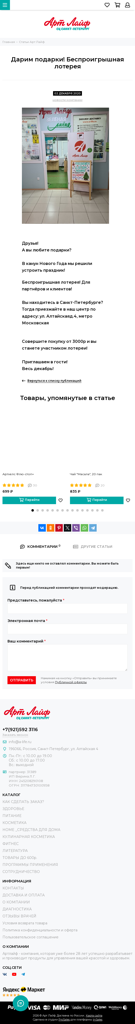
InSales (97, 1019)
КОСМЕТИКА (14, 822)
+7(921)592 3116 (20, 729)
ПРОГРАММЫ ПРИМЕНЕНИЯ (30, 864)
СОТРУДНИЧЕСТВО (21, 871)
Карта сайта (94, 1015)
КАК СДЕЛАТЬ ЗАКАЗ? (23, 802)
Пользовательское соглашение (30, 937)
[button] (32, 510)
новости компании (67, 100)
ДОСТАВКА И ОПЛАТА (23, 895)
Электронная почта (27, 621)
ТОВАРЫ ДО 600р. (19, 857)
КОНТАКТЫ (13, 888)
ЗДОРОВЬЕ (13, 809)
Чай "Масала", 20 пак (86, 474)
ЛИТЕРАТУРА (15, 850)
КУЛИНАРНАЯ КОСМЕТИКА (28, 836)
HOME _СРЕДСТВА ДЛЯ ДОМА (31, 829)
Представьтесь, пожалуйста (35, 600)
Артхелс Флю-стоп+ (18, 474)
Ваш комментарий (26, 641)
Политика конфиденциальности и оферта (39, 930)
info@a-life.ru (20, 742)
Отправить (21, 680)
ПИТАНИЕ (11, 816)
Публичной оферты (71, 682)
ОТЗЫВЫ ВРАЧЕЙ (19, 916)
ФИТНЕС (10, 843)
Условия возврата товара (24, 923)
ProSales (64, 1019)
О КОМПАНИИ (16, 902)
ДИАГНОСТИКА (17, 909)
